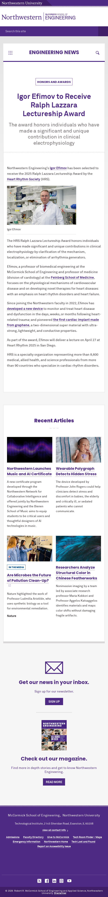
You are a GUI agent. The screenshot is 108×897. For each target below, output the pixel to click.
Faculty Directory (33, 837)
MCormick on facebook (46, 881)
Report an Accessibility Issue (54, 846)
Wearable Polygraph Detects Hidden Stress (76, 471)
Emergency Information (26, 842)
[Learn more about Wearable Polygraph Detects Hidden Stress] (78, 450)
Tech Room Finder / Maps (87, 837)
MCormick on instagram (61, 881)
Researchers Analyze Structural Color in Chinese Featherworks (76, 573)
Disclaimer (60, 893)
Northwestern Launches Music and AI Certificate (29, 471)
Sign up (54, 701)
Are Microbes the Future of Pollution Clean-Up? (29, 578)
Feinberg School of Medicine (72, 277)
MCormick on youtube (69, 881)
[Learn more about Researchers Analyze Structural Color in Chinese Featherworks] (78, 548)
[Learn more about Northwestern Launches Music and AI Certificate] (29, 450)
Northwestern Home (56, 842)
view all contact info (54, 830)
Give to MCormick (58, 837)
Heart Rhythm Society (23, 179)
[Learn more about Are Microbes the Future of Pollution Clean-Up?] (29, 548)
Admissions (12, 837)
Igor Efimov (58, 168)
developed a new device (25, 309)
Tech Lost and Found (83, 842)
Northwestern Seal (54, 862)
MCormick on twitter (38, 881)
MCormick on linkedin (54, 881)
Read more (54, 782)
